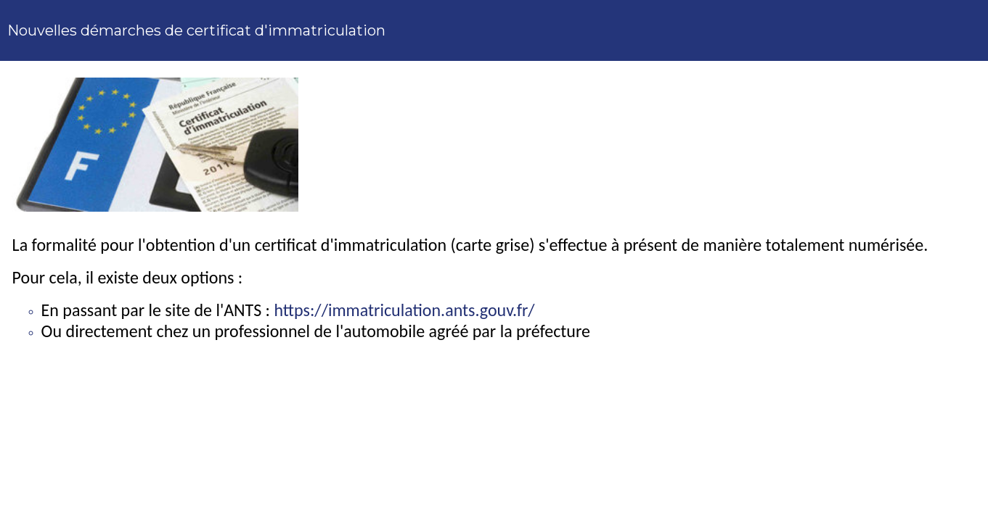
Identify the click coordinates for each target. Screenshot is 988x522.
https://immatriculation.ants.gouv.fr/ (404, 309)
